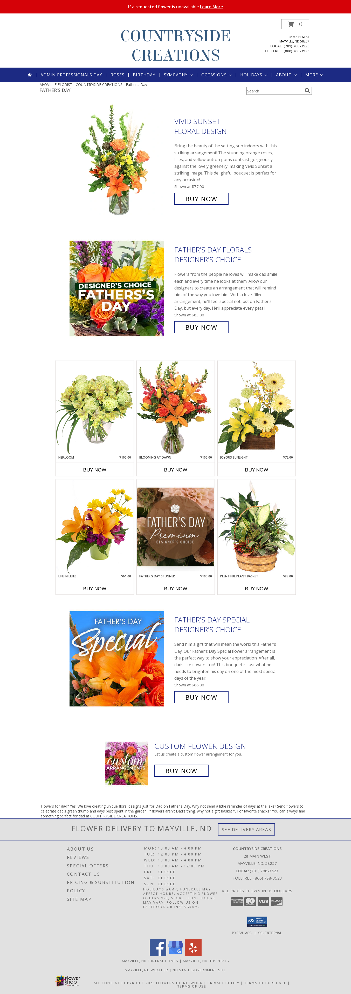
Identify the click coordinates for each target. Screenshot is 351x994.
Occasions (217, 75)
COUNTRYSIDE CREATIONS (175, 45)
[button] (295, 24)
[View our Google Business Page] (175, 954)
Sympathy (179, 75)
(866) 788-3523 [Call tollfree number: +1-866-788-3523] (296, 50)
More (314, 75)
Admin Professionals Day (71, 75)
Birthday (144, 75)
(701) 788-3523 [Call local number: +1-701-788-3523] (296, 45)
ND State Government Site (199, 969)
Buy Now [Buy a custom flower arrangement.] (181, 770)
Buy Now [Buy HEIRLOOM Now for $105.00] (94, 469)
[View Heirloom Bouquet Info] (95, 408)
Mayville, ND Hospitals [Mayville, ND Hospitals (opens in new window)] (206, 960)
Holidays (254, 75)
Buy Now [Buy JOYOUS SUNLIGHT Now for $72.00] (256, 469)
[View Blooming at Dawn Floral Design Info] (176, 408)
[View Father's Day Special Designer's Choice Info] (121, 658)
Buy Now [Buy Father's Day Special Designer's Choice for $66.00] (201, 697)
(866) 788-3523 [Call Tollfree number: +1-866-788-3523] (267, 878)
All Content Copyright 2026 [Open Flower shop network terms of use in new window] (124, 982)
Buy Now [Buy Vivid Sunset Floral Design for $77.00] (201, 198)
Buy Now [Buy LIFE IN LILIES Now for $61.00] (94, 588)
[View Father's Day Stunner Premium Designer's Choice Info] (176, 527)
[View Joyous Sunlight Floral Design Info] (256, 408)
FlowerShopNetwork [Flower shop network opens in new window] (179, 982)
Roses (117, 75)
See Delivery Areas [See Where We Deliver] (246, 829)
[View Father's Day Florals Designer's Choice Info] (121, 288)
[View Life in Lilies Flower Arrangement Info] (95, 527)
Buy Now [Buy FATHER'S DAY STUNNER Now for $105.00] (175, 588)
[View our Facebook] (158, 954)
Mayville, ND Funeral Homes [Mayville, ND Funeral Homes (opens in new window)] (150, 960)
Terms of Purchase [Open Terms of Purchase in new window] (265, 982)
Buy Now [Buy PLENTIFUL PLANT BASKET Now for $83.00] (256, 588)
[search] (307, 90)
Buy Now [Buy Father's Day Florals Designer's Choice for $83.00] (201, 327)
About (287, 75)
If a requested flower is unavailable (175, 7)
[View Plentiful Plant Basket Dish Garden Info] (256, 527)
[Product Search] (274, 91)
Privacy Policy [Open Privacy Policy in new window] (223, 982)
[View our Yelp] (193, 954)
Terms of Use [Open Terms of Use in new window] (191, 986)
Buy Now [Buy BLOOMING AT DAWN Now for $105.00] (175, 469)
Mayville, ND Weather (146, 969)
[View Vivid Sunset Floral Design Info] (121, 160)
